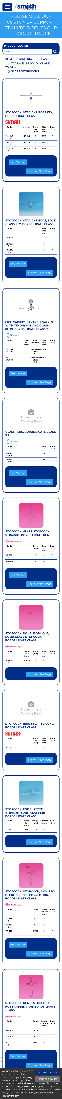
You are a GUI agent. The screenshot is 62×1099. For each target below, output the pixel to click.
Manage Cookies (47, 1079)
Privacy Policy (10, 1095)
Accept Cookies (48, 1072)
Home (9, 59)
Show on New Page (39, 171)
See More (18, 162)
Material (26, 59)
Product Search (16, 45)
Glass (44, 59)
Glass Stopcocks (25, 71)
